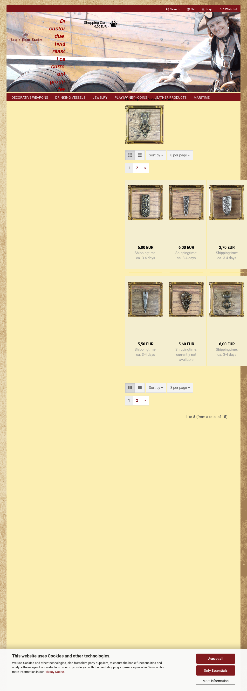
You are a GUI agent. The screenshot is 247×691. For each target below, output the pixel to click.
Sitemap (20, 418)
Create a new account (31, 159)
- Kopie (213, 330)
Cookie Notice (25, 428)
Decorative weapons (30, 97)
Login (37, 148)
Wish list (228, 9)
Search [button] (172, 9)
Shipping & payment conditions (35, 520)
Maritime (202, 97)
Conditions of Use (24, 492)
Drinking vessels (70, 97)
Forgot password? (28, 167)
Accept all (215, 659)
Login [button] (207, 9)
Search (36, 270)
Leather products (170, 97)
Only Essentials (215, 670)
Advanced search (37, 281)
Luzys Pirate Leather (143, 595)
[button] (190, 8)
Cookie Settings (23, 547)
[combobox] (101, 165)
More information (216, 681)
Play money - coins (131, 97)
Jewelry (100, 97)
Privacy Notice (54, 672)
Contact (16, 511)
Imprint (15, 501)
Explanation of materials (33, 438)
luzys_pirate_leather (143, 645)
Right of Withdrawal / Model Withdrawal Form (46, 529)
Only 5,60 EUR (37, 369)
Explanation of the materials (32, 539)
